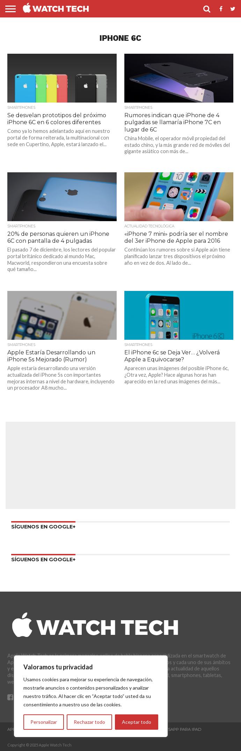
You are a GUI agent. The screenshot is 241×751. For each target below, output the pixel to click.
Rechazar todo (89, 722)
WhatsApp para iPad (178, 729)
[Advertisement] (120, 465)
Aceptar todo (136, 722)
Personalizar (43, 722)
